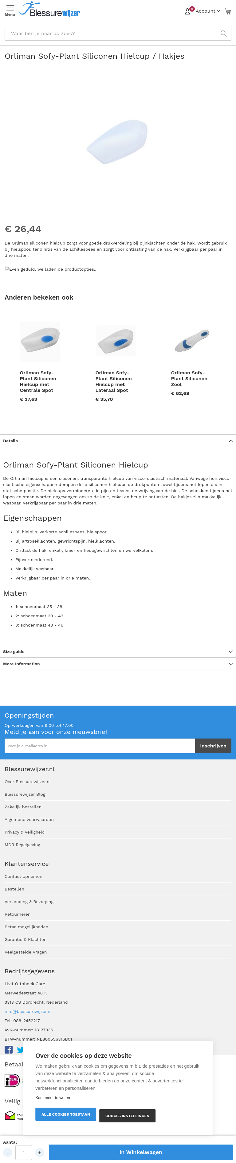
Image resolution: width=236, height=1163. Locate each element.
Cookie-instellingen (127, 1116)
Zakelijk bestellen (23, 806)
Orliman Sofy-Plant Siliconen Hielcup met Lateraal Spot (114, 381)
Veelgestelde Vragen (26, 952)
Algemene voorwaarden (29, 819)
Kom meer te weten (52, 1097)
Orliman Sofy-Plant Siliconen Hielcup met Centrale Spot (38, 381)
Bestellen (14, 888)
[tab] (118, 440)
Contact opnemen (23, 876)
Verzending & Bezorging (29, 901)
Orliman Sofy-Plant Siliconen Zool (189, 378)
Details (10, 440)
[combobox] (118, 33)
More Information (21, 663)
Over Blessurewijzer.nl (28, 781)
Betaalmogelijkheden (26, 926)
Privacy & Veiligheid (25, 832)
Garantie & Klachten (25, 939)
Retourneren (18, 914)
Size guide (14, 651)
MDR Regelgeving (22, 844)
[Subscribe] (213, 746)
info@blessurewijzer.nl (28, 1011)
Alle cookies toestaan (65, 1114)
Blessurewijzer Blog (25, 794)
